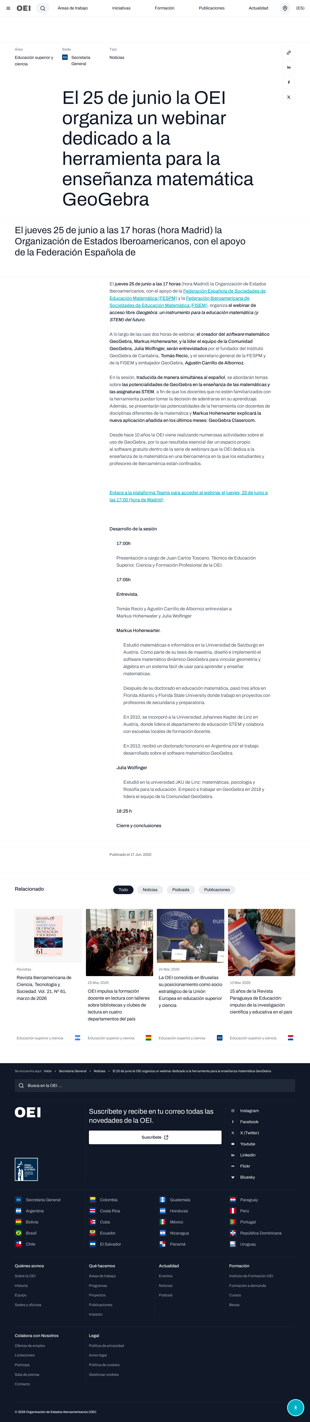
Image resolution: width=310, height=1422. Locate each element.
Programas (98, 1286)
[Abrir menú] (8, 8)
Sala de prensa (27, 1375)
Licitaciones (25, 1355)
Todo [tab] (123, 889)
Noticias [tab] (150, 889)
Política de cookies (104, 1365)
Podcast (166, 1295)
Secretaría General (72, 1071)
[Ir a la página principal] (23, 8)
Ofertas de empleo (30, 1346)
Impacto (95, 1314)
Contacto (22, 1384)
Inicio (48, 1071)
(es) (300, 8)
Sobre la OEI (25, 1276)
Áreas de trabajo (73, 8)
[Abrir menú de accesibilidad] (295, 1407)
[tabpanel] (155, 977)
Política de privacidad (106, 1346)
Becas (234, 1305)
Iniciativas (121, 8)
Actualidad (258, 8)
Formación (164, 8)
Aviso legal (98, 1355)
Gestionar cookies (104, 1375)
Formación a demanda (247, 1286)
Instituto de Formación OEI (251, 1276)
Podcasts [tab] (180, 889)
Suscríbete (155, 1137)
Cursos (235, 1295)
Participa (22, 1365)
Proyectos (97, 1295)
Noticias (99, 1071)
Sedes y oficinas (28, 1305)
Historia (21, 1286)
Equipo (21, 1295)
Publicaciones (212, 8)
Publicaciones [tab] (217, 889)
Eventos (166, 1276)
